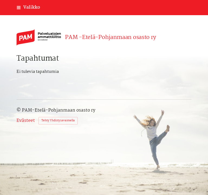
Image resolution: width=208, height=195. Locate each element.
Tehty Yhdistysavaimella (58, 120)
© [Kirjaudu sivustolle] (19, 110)
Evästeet (26, 121)
